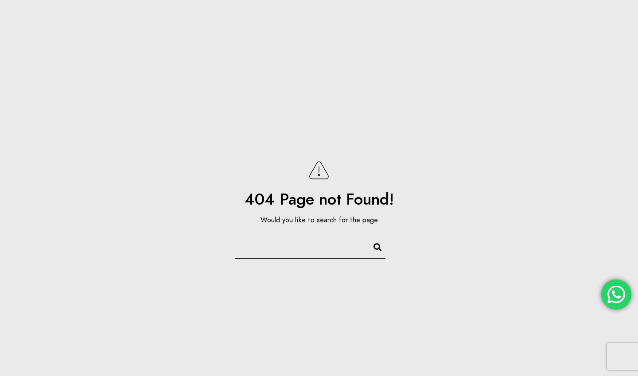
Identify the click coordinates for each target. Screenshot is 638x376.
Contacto (591, 36)
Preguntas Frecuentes (519, 36)
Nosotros (355, 36)
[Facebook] (572, 18)
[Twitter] (588, 18)
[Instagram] (603, 18)
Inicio (313, 36)
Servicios (404, 36)
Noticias (450, 36)
